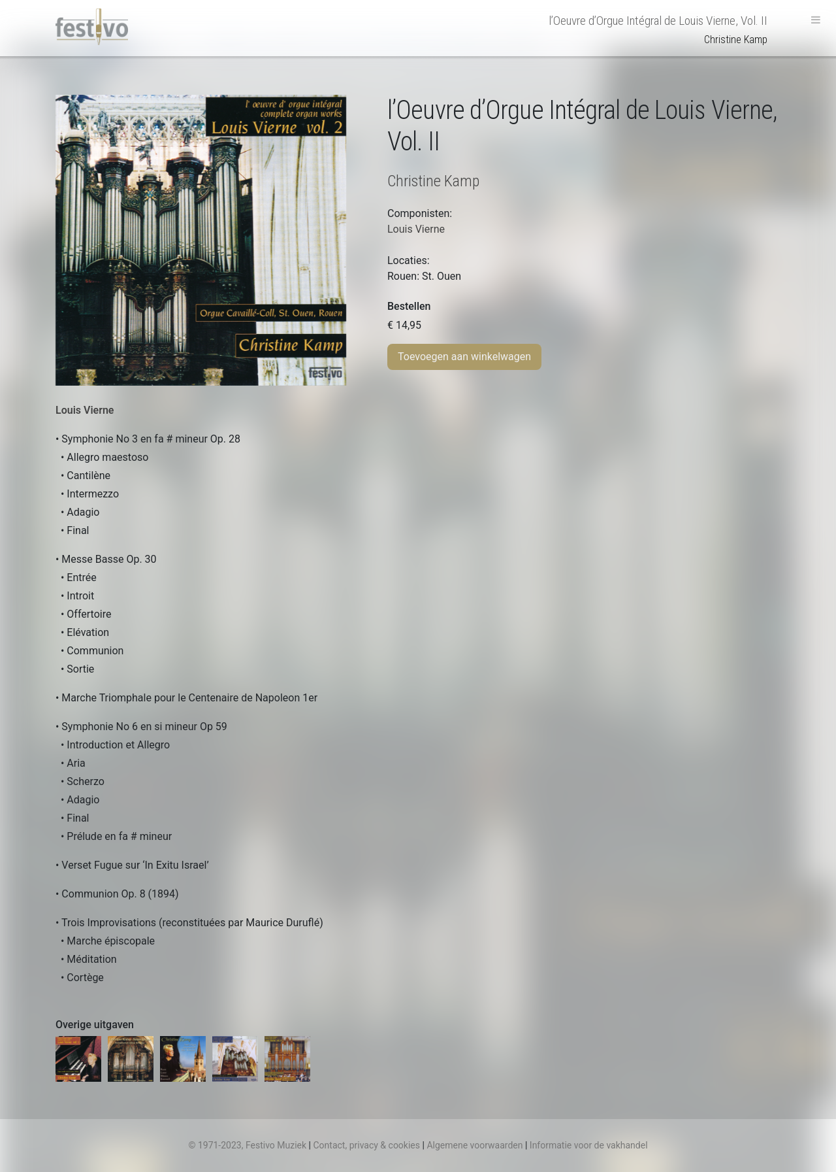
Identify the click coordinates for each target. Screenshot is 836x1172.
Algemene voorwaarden (474, 1145)
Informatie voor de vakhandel (589, 1145)
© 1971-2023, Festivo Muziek (247, 1145)
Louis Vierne (85, 410)
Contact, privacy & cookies (366, 1145)
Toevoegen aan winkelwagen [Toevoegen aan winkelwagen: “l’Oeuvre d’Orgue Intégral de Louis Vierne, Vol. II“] (464, 356)
